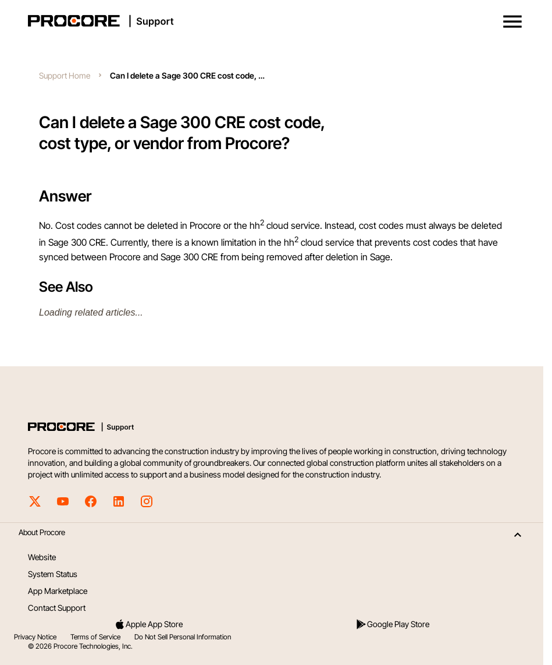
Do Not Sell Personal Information (182, 636)
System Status (52, 574)
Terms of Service (95, 636)
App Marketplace (57, 591)
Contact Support (57, 608)
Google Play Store (392, 624)
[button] (512, 21)
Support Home (64, 75)
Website (42, 557)
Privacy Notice (35, 636)
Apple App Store (148, 624)
